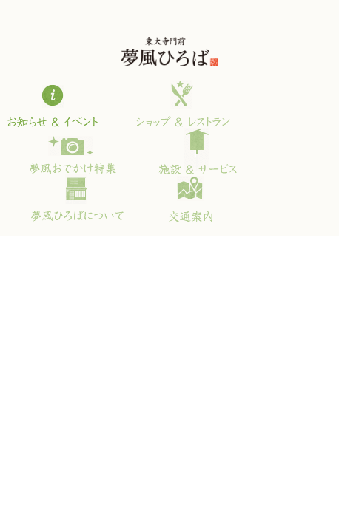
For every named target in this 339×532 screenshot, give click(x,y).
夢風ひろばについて (76, 198)
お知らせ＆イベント (60, 103)
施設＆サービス (196, 150)
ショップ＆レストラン (179, 103)
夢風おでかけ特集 (71, 150)
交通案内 (179, 198)
